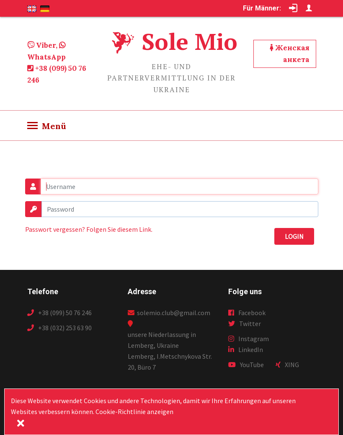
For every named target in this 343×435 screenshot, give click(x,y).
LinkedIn (245, 349)
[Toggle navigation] (46, 126)
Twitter (244, 323)
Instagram (248, 338)
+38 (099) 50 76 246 (56, 74)
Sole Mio (189, 41)
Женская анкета (289, 53)
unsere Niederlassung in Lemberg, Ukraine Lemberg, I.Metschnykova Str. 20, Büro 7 (170, 350)
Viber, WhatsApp (46, 51)
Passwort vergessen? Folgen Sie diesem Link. (88, 229)
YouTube (246, 364)
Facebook (247, 312)
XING (287, 364)
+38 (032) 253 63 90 (59, 328)
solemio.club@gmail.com (169, 312)
